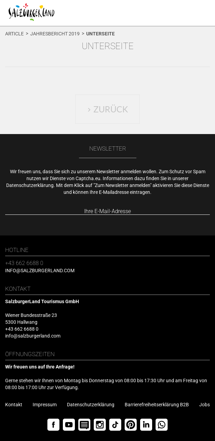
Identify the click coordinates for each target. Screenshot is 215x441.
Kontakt (13, 404)
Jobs (204, 404)
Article (14, 33)
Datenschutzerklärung (30, 185)
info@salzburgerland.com (40, 270)
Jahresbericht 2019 (55, 33)
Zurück (107, 109)
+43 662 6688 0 (24, 263)
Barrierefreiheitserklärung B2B (157, 404)
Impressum (45, 404)
